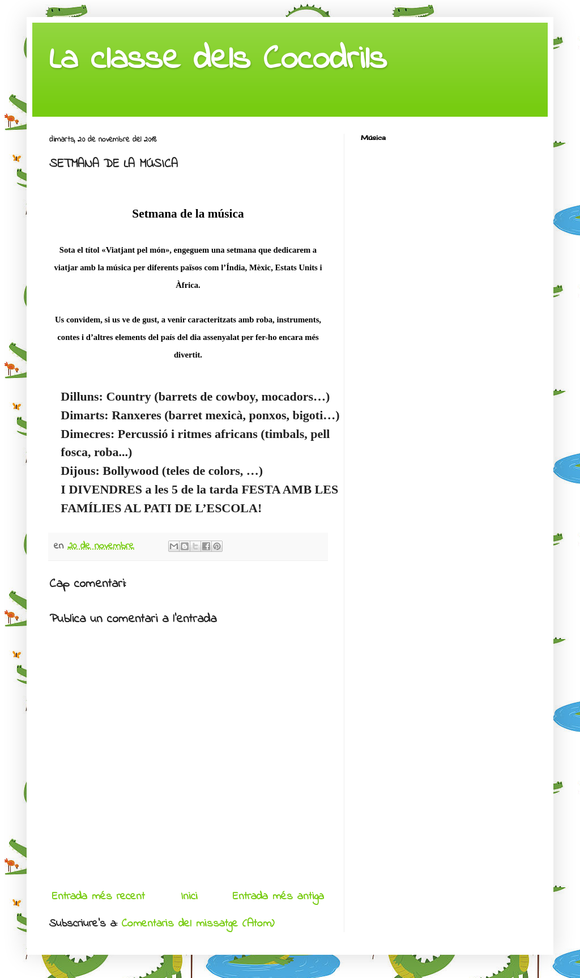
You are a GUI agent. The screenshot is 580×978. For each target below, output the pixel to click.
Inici (189, 896)
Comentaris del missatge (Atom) (198, 924)
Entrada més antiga (278, 896)
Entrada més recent (98, 896)
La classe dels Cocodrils (218, 59)
